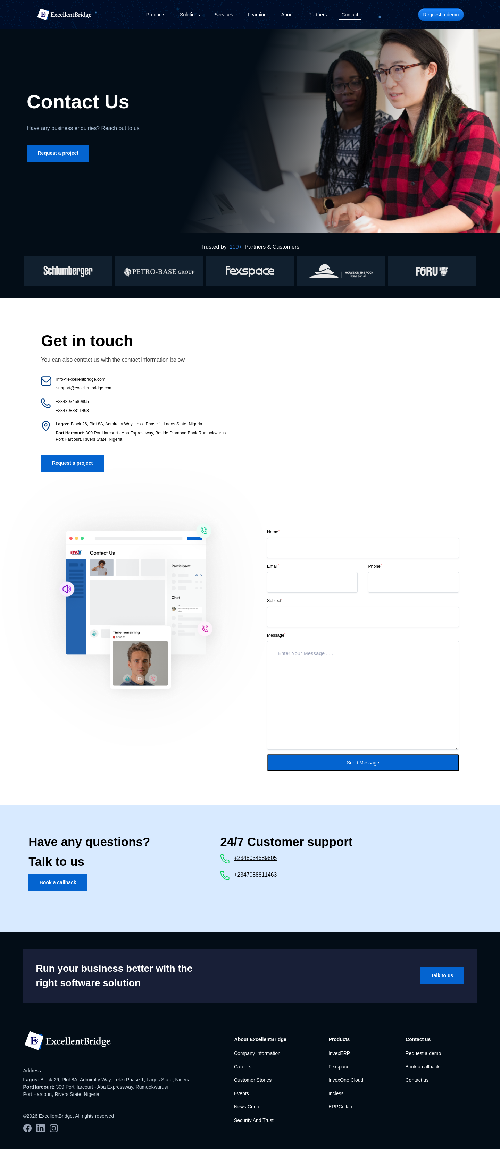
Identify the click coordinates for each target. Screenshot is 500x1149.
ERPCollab (340, 1106)
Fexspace (339, 1067)
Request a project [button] (58, 153)
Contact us (416, 1080)
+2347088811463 (255, 875)
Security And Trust (254, 1120)
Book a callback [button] (58, 882)
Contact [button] (349, 14)
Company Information (257, 1053)
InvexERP (339, 1053)
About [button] (287, 14)
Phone (375, 566)
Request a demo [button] (441, 14)
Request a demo (423, 1053)
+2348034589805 (255, 858)
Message (276, 635)
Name (273, 531)
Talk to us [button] (442, 975)
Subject (274, 600)
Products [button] (155, 14)
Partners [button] (317, 14)
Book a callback (422, 1067)
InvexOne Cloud (345, 1080)
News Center (248, 1106)
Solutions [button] (190, 14)
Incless (336, 1093)
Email (273, 566)
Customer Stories (253, 1080)
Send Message (363, 763)
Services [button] (224, 14)
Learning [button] (257, 14)
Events (241, 1093)
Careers (242, 1067)
